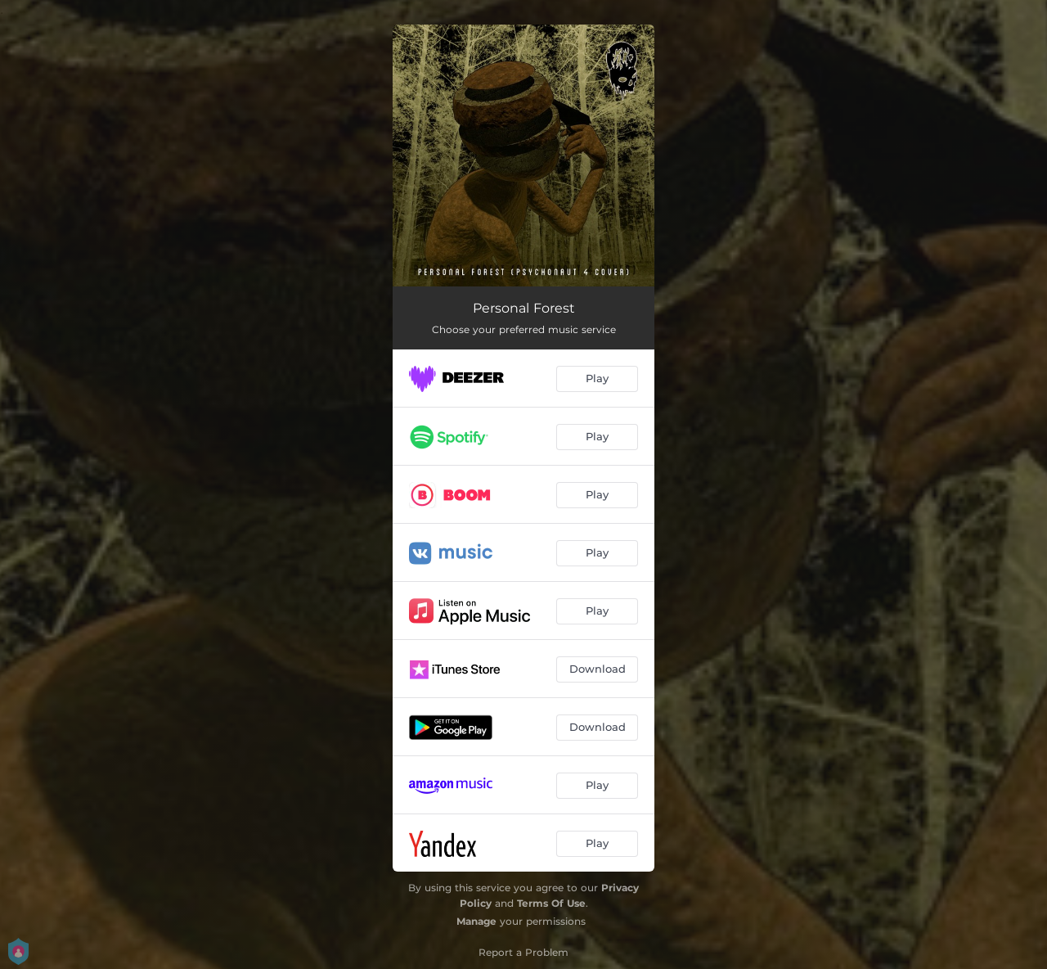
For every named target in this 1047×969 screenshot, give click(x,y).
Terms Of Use (551, 903)
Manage (476, 921)
